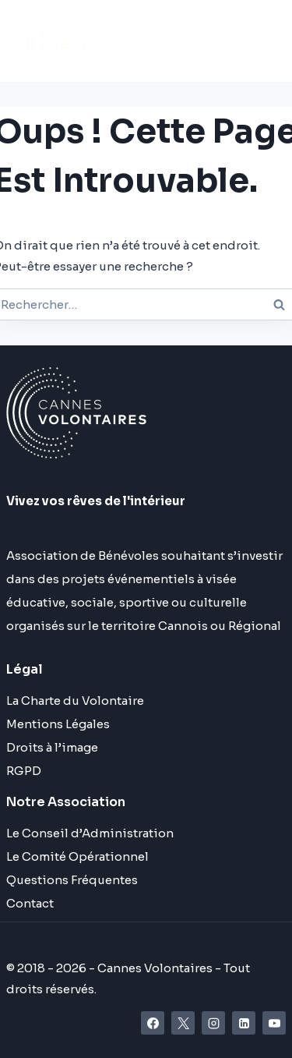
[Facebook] (152, 1023)
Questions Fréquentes (72, 879)
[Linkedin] (243, 1023)
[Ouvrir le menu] (180, 41)
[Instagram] (213, 1023)
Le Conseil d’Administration (90, 833)
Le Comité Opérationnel (77, 856)
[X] (183, 1023)
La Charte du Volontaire (75, 700)
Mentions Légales (58, 724)
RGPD (23, 770)
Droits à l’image (52, 747)
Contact (30, 903)
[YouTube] (274, 1023)
